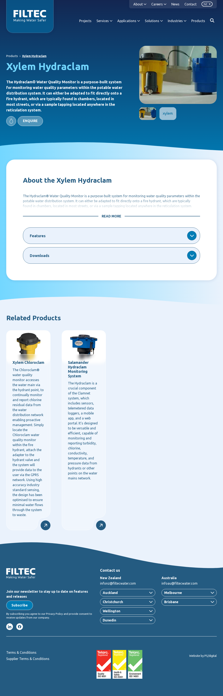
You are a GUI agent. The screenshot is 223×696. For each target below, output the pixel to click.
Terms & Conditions (21, 652)
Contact (190, 4)
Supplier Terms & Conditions (27, 659)
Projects (85, 21)
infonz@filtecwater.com (118, 583)
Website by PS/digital (203, 655)
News (175, 4)
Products (198, 21)
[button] (24, 121)
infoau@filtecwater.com (180, 583)
